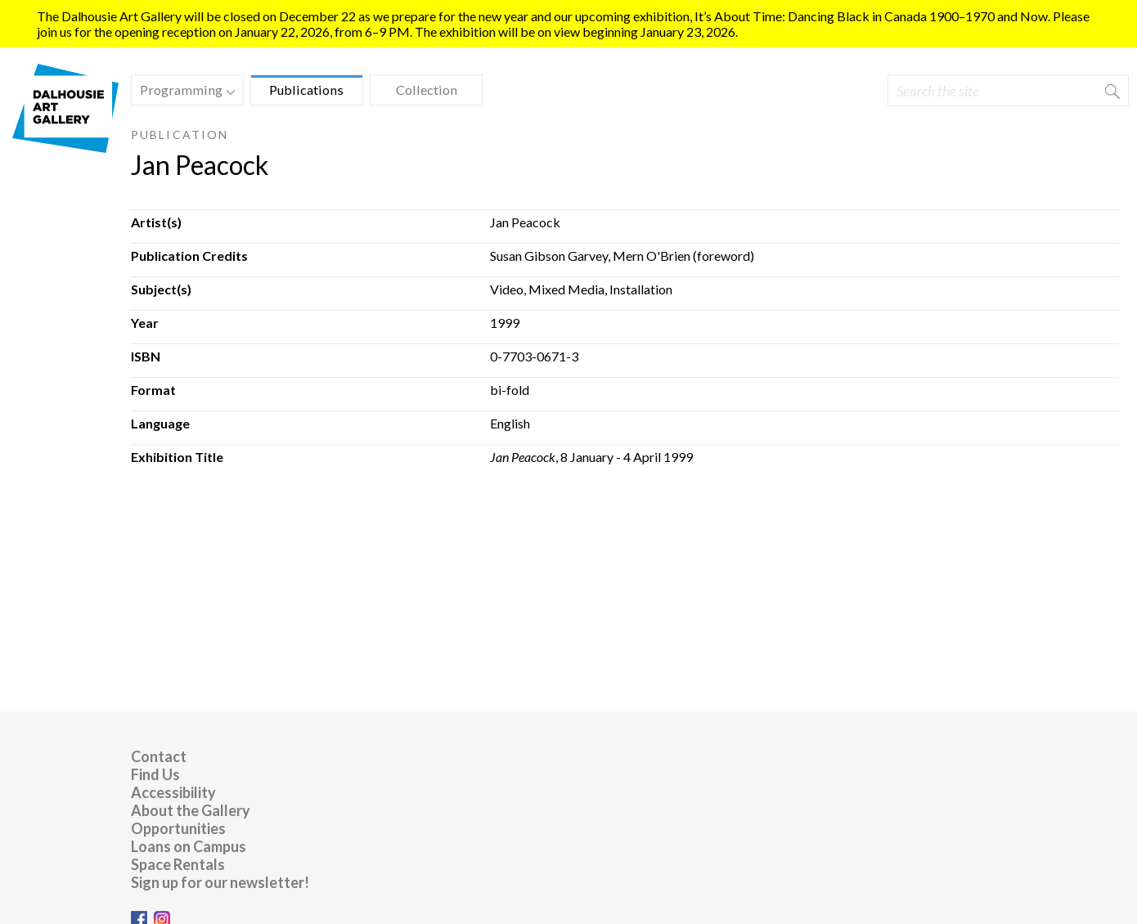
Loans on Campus (188, 846)
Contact (159, 756)
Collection (426, 89)
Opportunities (178, 828)
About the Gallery (190, 810)
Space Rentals (178, 864)
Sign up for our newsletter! (220, 882)
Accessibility (173, 792)
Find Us (155, 774)
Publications (306, 89)
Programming (183, 92)
